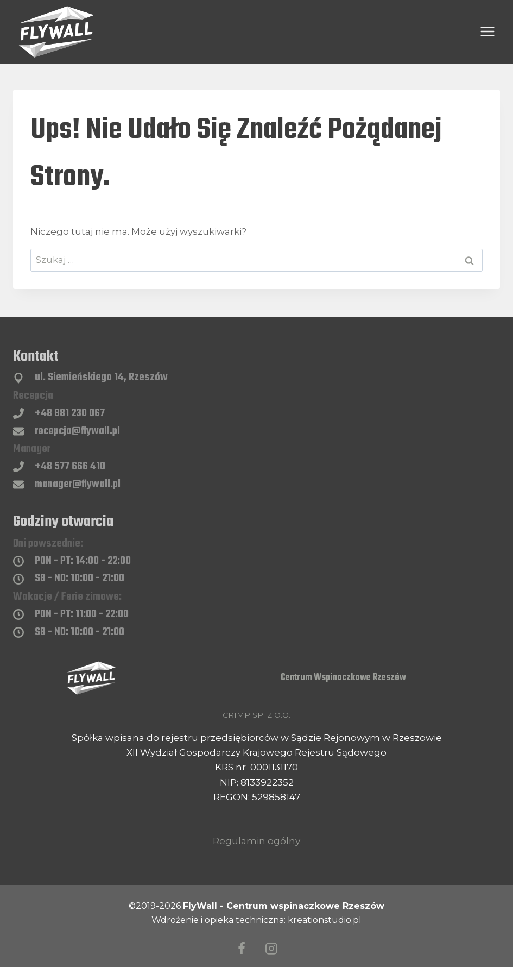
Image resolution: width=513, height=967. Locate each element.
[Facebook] (242, 949)
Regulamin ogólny (256, 841)
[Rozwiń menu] (487, 32)
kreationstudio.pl (325, 920)
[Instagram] (271, 949)
